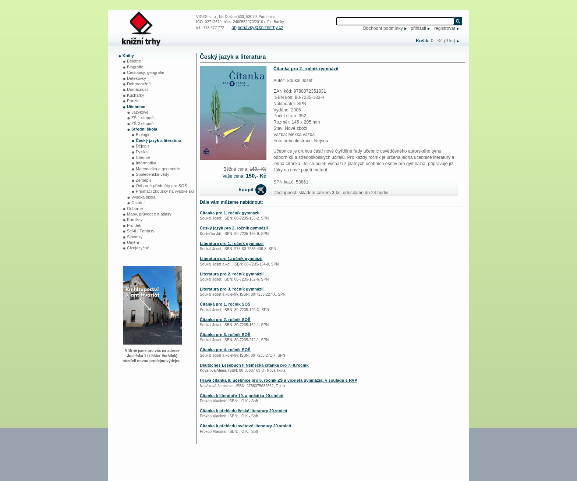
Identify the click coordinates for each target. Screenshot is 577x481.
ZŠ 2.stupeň (142, 123)
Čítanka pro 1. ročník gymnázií (229, 213)
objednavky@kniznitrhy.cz (257, 27)
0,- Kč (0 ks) (443, 40)
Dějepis (142, 146)
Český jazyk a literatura (158, 140)
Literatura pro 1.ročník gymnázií (231, 258)
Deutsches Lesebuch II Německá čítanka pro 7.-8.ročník (254, 365)
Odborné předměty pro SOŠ (161, 186)
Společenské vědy (152, 174)
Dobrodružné (139, 84)
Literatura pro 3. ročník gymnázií (231, 289)
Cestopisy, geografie (145, 72)
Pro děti (134, 225)
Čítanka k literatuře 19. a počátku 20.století (241, 395)
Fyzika (142, 152)
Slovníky (134, 237)
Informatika (146, 163)
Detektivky (136, 78)
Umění (133, 242)
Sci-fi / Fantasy (140, 231)
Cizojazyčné (138, 248)
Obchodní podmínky (383, 28)
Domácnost (137, 89)
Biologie (143, 134)
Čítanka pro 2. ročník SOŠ (225, 319)
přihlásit (418, 28)
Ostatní (138, 202)
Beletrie (134, 61)
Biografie (135, 67)
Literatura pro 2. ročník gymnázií (231, 274)
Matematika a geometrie (158, 169)
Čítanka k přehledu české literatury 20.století (243, 411)
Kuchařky (135, 95)
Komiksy (134, 219)
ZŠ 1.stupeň (142, 117)
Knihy (128, 55)
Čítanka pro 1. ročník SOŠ (225, 304)
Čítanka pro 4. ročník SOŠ (225, 350)
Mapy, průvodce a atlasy (149, 214)
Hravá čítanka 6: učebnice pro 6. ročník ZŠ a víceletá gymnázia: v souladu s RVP (278, 380)
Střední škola (144, 129)
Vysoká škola (143, 197)
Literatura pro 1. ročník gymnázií (231, 243)
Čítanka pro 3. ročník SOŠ (225, 334)
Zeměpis (144, 180)
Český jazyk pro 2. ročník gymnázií (234, 228)
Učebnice (136, 106)
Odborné (135, 208)
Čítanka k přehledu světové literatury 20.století (245, 426)
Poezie (133, 101)
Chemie (143, 157)
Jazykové (140, 112)
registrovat (444, 28)
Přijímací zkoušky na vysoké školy (167, 191)
